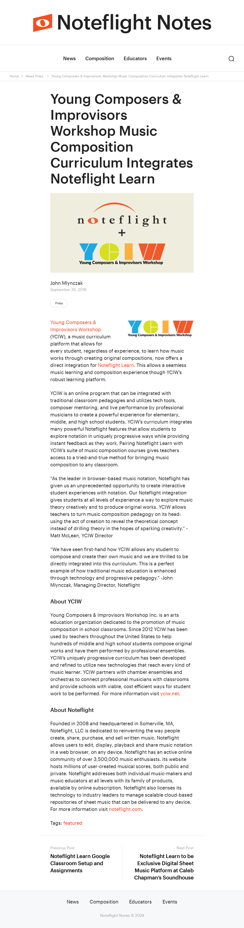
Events (164, 58)
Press (39, 76)
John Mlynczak (66, 283)
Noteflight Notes (134, 22)
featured (72, 823)
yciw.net (169, 693)
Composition (99, 58)
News (69, 58)
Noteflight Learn (116, 365)
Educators (135, 58)
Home (14, 76)
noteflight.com (125, 809)
